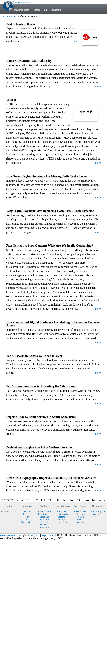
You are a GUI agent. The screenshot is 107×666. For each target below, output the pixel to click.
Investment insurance (44, 526)
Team (26, 516)
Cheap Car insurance (44, 518)
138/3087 (7, 500)
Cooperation (26, 522)
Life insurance (44, 511)
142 (72, 500)
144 (87, 500)
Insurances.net (10, 16)
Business (44, 522)
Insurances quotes (97, 511)
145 (94, 500)
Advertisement (80, 511)
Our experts (62, 519)
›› (100, 500)
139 (50, 500)
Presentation (62, 511)
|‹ (17, 500)
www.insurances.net (11, 535)
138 (43, 500)
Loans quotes (98, 514)
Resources (62, 522)
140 (57, 500)
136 (28, 500)
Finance (36, 9)
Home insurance (44, 514)
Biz (45, 9)
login (44, 535)
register (35, 535)
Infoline (26, 514)
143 (79, 500)
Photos (80, 519)
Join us (27, 519)
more (76, 41)
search (52, 535)
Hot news (80, 516)
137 (35, 500)
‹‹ (22, 500)
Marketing (80, 522)
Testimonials (62, 514)
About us (27, 511)
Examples (62, 516)
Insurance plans (21, 9)
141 (65, 500)
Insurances (56, 9)
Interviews (80, 514)
